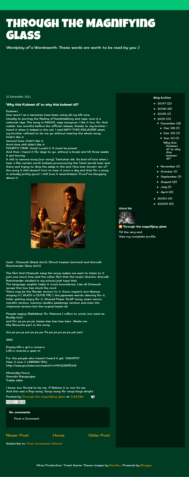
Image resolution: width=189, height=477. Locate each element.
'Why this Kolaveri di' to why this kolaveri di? (171, 150)
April (165, 192)
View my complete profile (137, 236)
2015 (162, 113)
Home (58, 435)
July (164, 187)
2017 (162, 103)
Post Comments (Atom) (44, 443)
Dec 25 (170, 133)
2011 (162, 118)
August (166, 181)
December (168, 123)
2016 (162, 108)
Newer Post (17, 435)
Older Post (99, 435)
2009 (163, 203)
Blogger (146, 465)
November (168, 166)
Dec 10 (170, 138)
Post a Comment (26, 418)
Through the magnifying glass (144, 226)
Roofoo (115, 465)
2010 (163, 198)
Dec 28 (170, 128)
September (169, 176)
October (167, 171)
